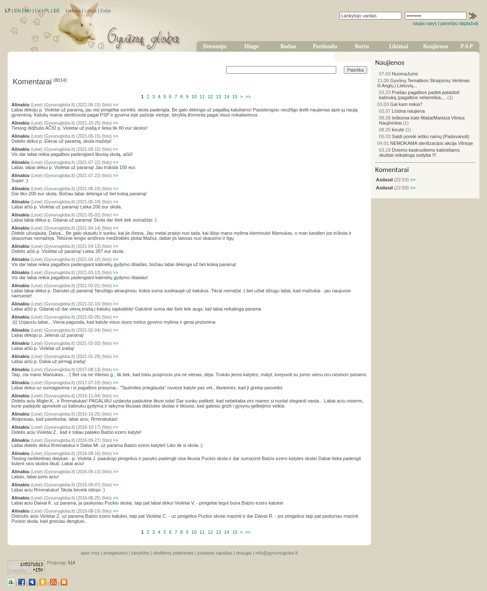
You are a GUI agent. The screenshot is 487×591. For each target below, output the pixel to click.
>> (248, 96)
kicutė (391, 129)
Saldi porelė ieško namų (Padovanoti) (424, 136)
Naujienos (435, 46)
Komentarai (392, 169)
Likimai (398, 46)
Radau (288, 46)
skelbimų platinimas (173, 552)
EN (17, 10)
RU (28, 10)
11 (202, 96)
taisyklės (140, 552)
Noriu (362, 46)
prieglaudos (115, 552)
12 (210, 96)
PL (47, 10)
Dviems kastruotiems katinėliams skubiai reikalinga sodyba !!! (419, 152)
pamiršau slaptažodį (459, 23)
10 (193, 96)
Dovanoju (215, 46)
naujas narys (424, 23)
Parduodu (325, 46)
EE (56, 10)
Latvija (90, 10)
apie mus (90, 552)
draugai (244, 552)
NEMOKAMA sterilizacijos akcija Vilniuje (425, 143)
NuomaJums (398, 73)
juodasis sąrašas (214, 552)
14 (226, 96)
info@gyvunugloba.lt (276, 552)
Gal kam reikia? (400, 104)
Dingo (251, 46)
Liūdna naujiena (402, 111)
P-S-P (466, 46)
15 (234, 96)
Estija (105, 10)
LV (38, 10)
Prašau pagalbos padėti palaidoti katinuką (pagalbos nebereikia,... (419, 95)
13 (218, 96)
